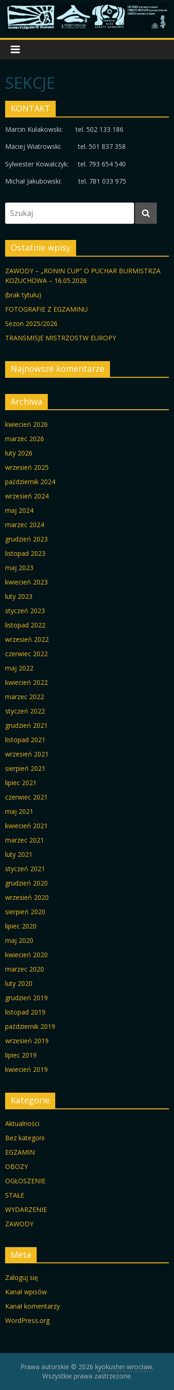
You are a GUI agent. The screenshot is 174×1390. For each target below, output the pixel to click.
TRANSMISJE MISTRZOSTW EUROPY (60, 337)
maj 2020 (19, 940)
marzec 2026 (24, 438)
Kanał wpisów (26, 1291)
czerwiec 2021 (26, 797)
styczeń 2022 (25, 711)
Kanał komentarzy (32, 1306)
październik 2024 (30, 481)
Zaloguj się (21, 1277)
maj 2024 (19, 510)
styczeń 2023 (25, 610)
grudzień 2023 (26, 539)
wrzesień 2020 (27, 897)
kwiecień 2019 (26, 1069)
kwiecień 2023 (26, 582)
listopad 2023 (25, 553)
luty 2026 (18, 453)
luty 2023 (18, 596)
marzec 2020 (24, 969)
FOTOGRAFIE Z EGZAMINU (46, 309)
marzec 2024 (24, 524)
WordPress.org (27, 1320)
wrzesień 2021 (27, 754)
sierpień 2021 (25, 768)
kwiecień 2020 (26, 954)
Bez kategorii (25, 1137)
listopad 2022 (25, 625)
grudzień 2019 (26, 997)
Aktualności (22, 1123)
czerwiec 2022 (26, 653)
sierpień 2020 (25, 911)
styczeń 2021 (25, 868)
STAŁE (14, 1195)
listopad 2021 (25, 739)
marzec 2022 (24, 696)
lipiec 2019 (21, 1055)
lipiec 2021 (21, 782)
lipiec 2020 (21, 926)
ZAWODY (19, 1223)
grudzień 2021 (26, 725)
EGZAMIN (20, 1152)
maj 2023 (19, 567)
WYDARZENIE (26, 1209)
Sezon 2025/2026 (31, 323)
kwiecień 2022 (26, 682)
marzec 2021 (24, 840)
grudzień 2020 (26, 883)
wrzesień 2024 (27, 496)
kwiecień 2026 (26, 424)
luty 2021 (18, 854)
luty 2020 (18, 983)
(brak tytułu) (23, 294)
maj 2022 (19, 668)
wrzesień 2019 (27, 1040)
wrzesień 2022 (27, 639)
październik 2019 (30, 1026)
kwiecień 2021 (26, 825)
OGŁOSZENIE (25, 1180)
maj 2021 (19, 811)
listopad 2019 (25, 1012)
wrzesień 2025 (27, 467)
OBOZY (16, 1166)
